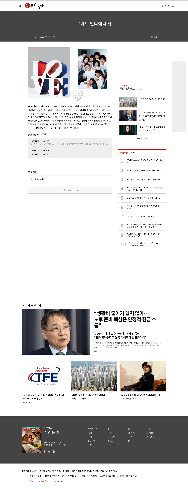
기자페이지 (131, 441)
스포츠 (110, 441)
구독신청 (150, 433)
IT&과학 (91, 441)
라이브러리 (131, 437)
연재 (129, 429)
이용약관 (73, 471)
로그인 (172, 6)
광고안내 (150, 437)
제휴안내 (58, 471)
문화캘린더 (33, 134)
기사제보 (150, 429)
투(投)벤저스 (127, 89)
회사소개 (33, 471)
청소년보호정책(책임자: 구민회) (105, 471)
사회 (109, 433)
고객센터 (66, 471)
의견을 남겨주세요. (38, 179)
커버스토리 (92, 429)
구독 (45, 135)
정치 (109, 429)
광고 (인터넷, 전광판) (46, 471)
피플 (90, 445)
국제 (90, 437)
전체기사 (111, 445)
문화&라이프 (113, 437)
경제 (90, 433)
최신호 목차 (132, 433)
